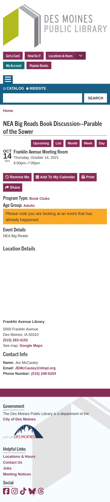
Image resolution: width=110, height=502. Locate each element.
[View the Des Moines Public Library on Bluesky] (32, 492)
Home (8, 111)
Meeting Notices (17, 474)
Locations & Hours (61, 55)
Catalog (15, 88)
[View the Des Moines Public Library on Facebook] (6, 492)
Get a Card (13, 55)
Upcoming (41, 143)
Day (102, 143)
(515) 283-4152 (15, 340)
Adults (29, 206)
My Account (13, 65)
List (58, 143)
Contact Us (12, 462)
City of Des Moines (19, 419)
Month (72, 143)
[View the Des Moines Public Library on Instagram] (15, 492)
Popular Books (39, 65)
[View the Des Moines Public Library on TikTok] (23, 492)
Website (38, 88)
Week (88, 143)
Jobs (7, 468)
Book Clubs (39, 199)
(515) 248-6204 (43, 374)
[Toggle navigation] (8, 79)
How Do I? (34, 55)
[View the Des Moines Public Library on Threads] (41, 492)
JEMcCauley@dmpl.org (35, 368)
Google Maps (31, 346)
